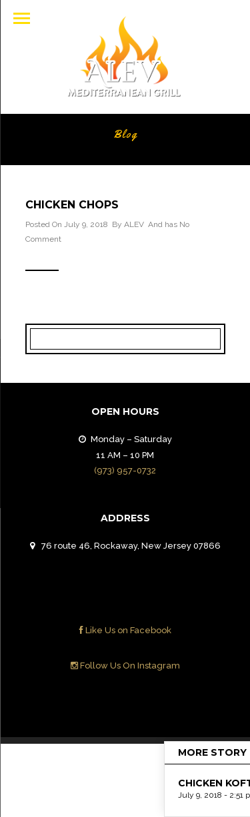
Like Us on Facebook (125, 630)
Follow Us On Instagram (125, 666)
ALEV (134, 224)
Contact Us (187, 765)
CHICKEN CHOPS (72, 204)
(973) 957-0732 (125, 470)
